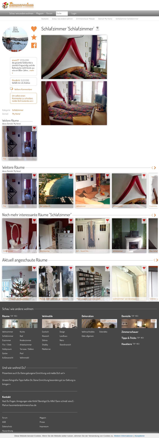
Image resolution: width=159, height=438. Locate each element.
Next (36, 120)
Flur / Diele (6, 344)
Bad (21, 336)
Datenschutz (7, 426)
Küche (22, 331)
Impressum (44, 426)
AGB (4, 422)
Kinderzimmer (25, 340)
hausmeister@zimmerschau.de (22, 405)
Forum (49, 13)
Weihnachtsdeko (88, 331)
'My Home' (16, 113)
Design (62, 331)
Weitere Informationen (123, 436)
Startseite (45, 18)
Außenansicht (7, 357)
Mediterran (46, 349)
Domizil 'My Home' (105, 18)
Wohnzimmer (7, 331)
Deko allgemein (88, 336)
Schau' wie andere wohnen (21, 13)
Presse (42, 422)
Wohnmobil (24, 357)
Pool (21, 353)
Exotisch (45, 331)
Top (132, 316)
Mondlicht (16, 80)
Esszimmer (6, 340)
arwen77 (15, 60)
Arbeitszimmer (26, 344)
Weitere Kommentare (21, 89)
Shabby (45, 344)
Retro (62, 340)
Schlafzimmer (17, 110)
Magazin (40, 13)
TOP (11, 316)
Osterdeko (103, 331)
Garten (5, 353)
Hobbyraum (7, 349)
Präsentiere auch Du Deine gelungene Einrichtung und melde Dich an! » (33, 373)
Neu (136, 316)
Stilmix (45, 340)
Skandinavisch (65, 344)
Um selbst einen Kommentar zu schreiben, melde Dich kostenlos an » (22, 98)
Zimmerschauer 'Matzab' (85, 18)
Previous (33, 120)
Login (74, 13)
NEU (15, 316)
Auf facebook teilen (34, 45)
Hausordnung (7, 430)
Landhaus (63, 336)
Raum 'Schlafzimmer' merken (34, 37)
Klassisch (45, 336)
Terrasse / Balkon (27, 349)
